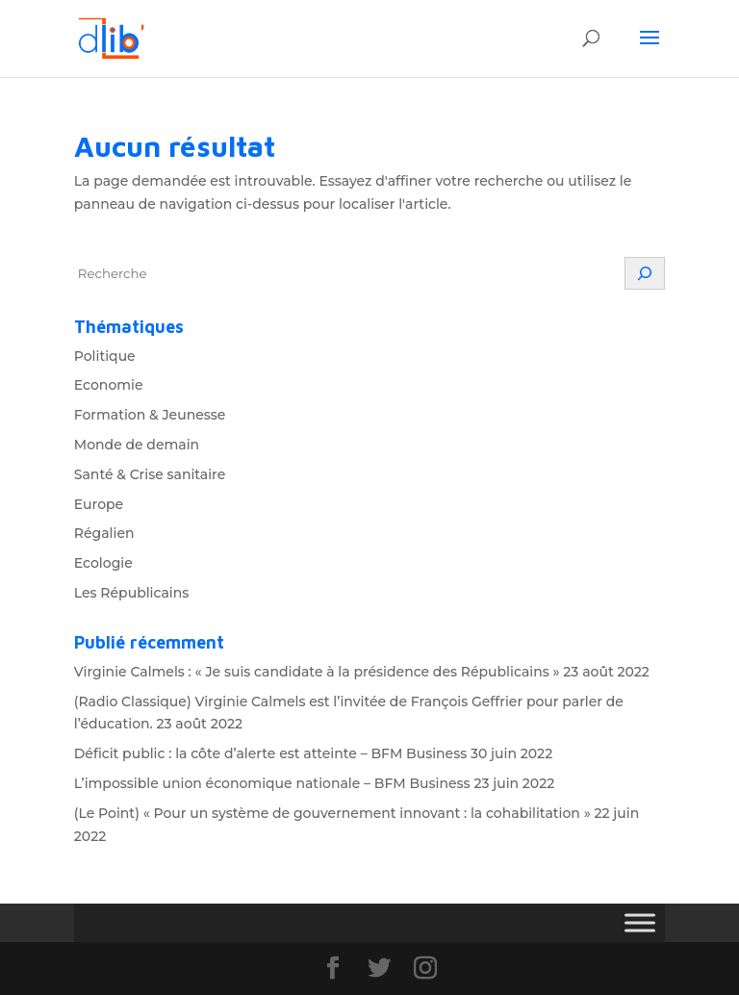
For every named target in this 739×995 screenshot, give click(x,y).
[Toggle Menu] (639, 923)
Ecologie (103, 563)
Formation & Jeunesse (150, 414)
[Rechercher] (644, 273)
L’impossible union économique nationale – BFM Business (272, 783)
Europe (98, 504)
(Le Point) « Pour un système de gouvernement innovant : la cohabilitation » (332, 813)
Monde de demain (136, 444)
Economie (108, 385)
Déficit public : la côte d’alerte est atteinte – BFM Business (270, 753)
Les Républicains (132, 592)
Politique (105, 356)
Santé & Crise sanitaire (149, 474)
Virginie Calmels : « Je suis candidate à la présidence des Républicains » (317, 671)
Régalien (104, 533)
